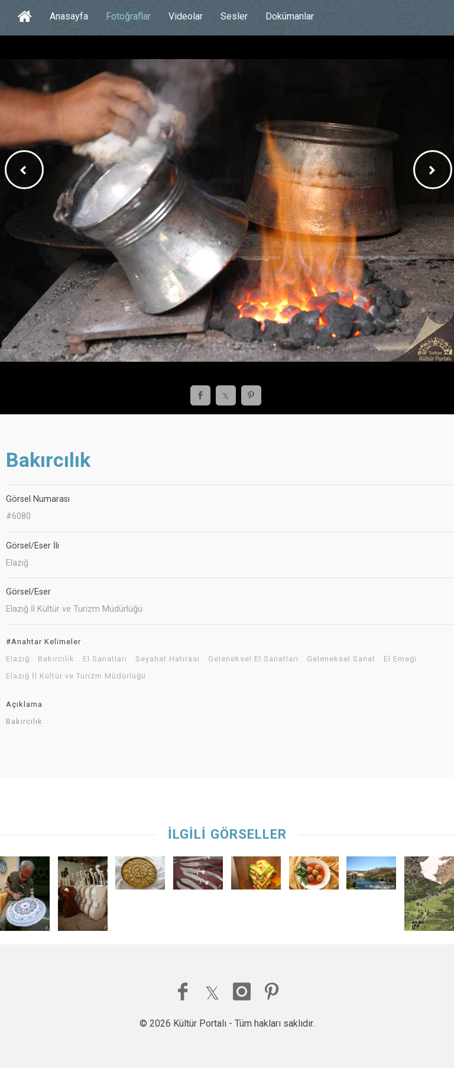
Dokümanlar (289, 16)
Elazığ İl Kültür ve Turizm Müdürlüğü (76, 676)
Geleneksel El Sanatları (253, 659)
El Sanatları (105, 659)
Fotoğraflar (128, 16)
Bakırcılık (56, 659)
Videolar (185, 16)
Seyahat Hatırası (167, 659)
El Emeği (400, 659)
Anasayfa (69, 16)
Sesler (234, 16)
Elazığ (18, 659)
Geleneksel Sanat (341, 659)
